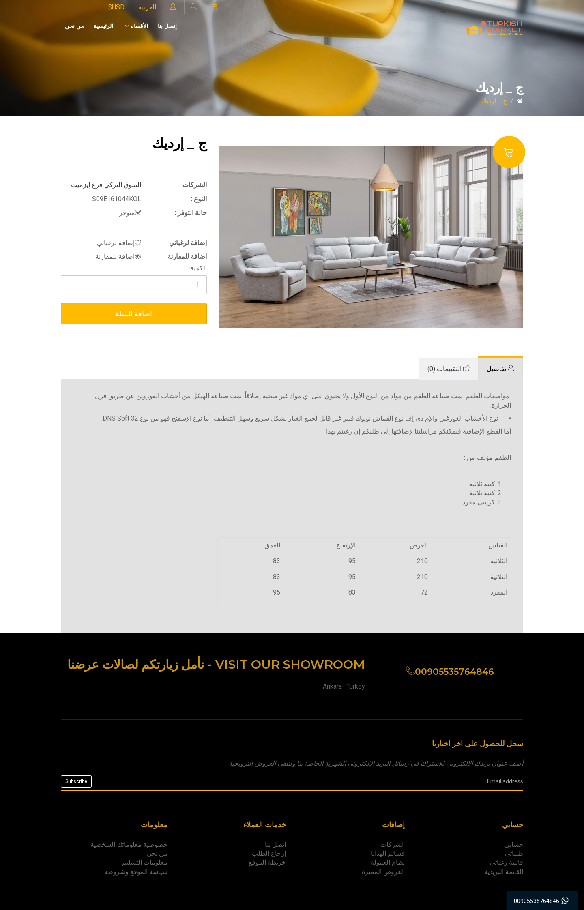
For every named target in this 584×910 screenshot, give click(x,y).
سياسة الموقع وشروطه (135, 872)
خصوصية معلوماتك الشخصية (128, 844)
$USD (116, 7)
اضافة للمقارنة (118, 256)
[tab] (500, 369)
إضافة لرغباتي (119, 243)
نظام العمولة (388, 862)
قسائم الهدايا (388, 853)
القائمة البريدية (503, 872)
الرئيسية (103, 26)
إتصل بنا (167, 26)
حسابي (514, 844)
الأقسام (136, 26)
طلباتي (514, 853)
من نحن (74, 26)
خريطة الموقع (267, 862)
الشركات (392, 844)
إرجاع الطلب (269, 853)
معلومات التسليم (144, 862)
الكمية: (198, 268)
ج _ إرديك (494, 101)
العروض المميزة (383, 872)
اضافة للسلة (133, 313)
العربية (147, 7)
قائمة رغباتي (506, 862)
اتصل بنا (275, 844)
